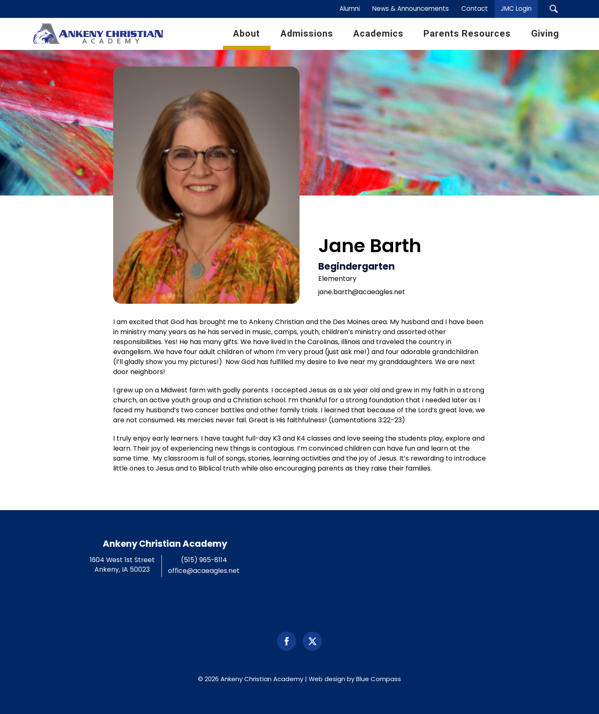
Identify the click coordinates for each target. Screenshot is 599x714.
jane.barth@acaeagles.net (361, 292)
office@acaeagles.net (204, 570)
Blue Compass (378, 678)
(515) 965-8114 (204, 560)
